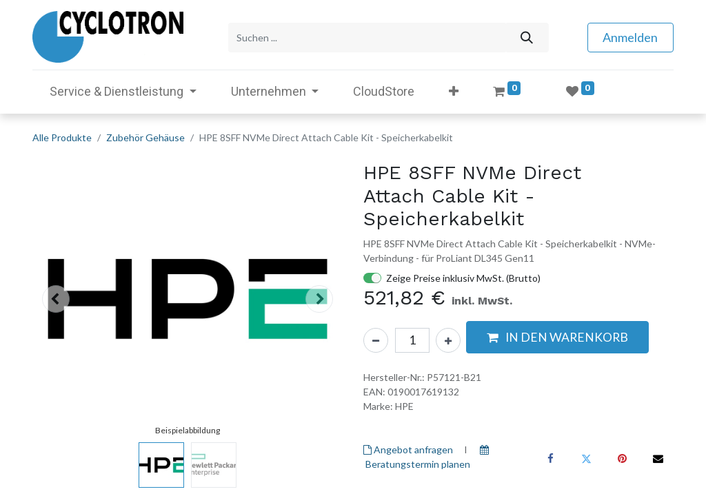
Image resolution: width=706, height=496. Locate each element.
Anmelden (630, 36)
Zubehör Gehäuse (145, 136)
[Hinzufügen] (448, 338)
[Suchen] (526, 37)
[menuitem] (384, 89)
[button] (454, 89)
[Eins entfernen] (375, 338)
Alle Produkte (62, 136)
